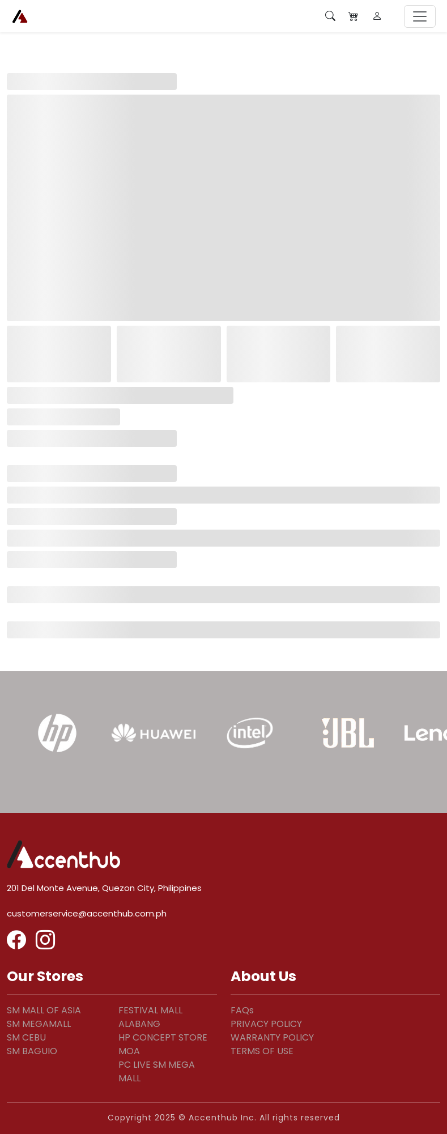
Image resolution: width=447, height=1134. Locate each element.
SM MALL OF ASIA (44, 1010)
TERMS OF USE (262, 1051)
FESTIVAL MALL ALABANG (150, 1017)
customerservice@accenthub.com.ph (87, 913)
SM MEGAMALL (39, 1023)
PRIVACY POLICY (266, 1023)
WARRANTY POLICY (272, 1037)
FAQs (242, 1010)
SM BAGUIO (32, 1051)
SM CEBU (26, 1037)
